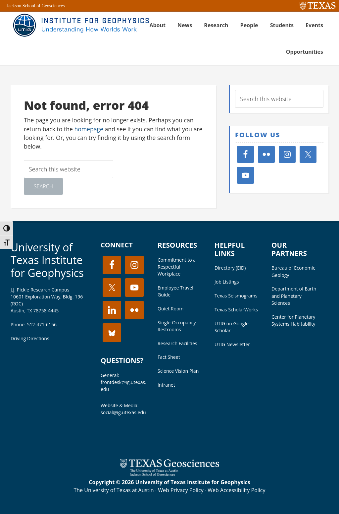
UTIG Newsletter (232, 344)
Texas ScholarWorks (236, 309)
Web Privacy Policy (181, 490)
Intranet (166, 385)
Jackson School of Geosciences (36, 5)
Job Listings (227, 282)
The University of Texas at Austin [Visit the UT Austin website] (113, 490)
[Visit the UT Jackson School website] (169, 474)
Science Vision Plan (178, 371)
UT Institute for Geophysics (80, 25)
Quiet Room (170, 308)
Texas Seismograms (236, 295)
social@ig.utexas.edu (123, 412)
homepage (88, 129)
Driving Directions (30, 338)
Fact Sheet (169, 357)
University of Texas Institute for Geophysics (47, 260)
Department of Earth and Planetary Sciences (293, 296)
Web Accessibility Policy (236, 490)
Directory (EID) (230, 268)
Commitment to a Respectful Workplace (177, 267)
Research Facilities (177, 343)
